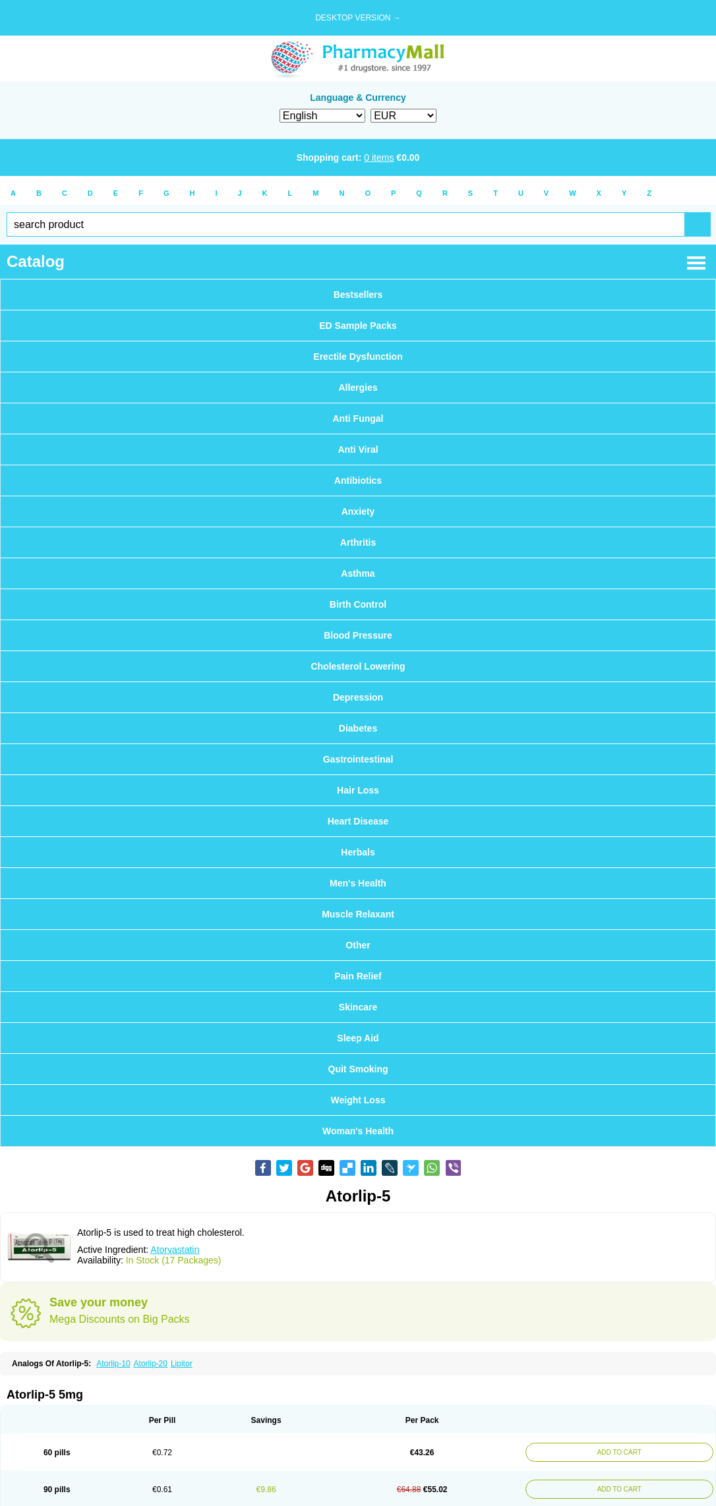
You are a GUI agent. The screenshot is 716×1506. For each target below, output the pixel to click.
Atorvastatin (174, 1249)
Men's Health (358, 883)
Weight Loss (358, 1100)
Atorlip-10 (113, 1363)
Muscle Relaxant (358, 914)
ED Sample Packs (358, 325)
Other (357, 945)
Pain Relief (358, 976)
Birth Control (358, 604)
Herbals (357, 852)
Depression (358, 697)
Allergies (357, 387)
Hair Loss (358, 790)
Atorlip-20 (150, 1363)
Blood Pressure (358, 635)
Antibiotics (358, 480)
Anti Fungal (358, 418)
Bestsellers (358, 294)
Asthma (357, 573)
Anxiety (358, 511)
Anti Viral (358, 449)
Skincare (358, 1007)
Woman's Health (358, 1131)
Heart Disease (358, 821)
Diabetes (358, 728)
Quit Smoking (358, 1069)
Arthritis (358, 542)
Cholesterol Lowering (358, 666)
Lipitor (182, 1363)
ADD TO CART (616, 1452)
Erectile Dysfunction (357, 356)
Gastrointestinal (358, 759)
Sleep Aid (357, 1038)
